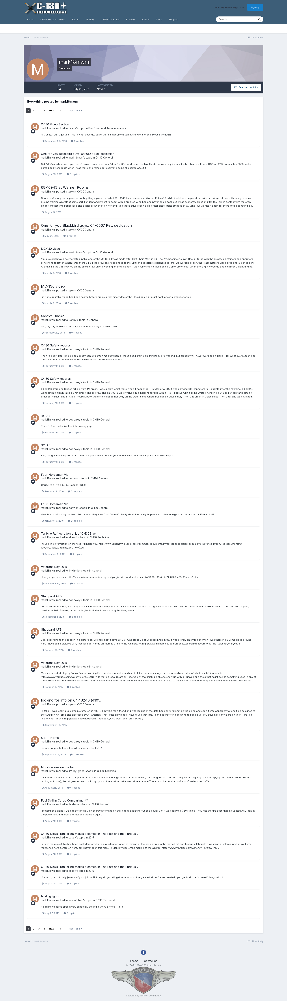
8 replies (76, 583)
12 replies (77, 754)
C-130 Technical (99, 537)
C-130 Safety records (56, 345)
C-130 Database (110, 19)
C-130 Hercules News (52, 19)
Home (30, 19)
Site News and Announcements (107, 128)
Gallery (90, 19)
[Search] (235, 19)
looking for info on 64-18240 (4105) (71, 700)
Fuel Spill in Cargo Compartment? (64, 800)
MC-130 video (50, 248)
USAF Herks (50, 738)
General (93, 319)
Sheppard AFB (51, 596)
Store (159, 19)
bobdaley (74, 349)
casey (72, 128)
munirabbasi (76, 900)
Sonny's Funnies (52, 316)
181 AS (46, 416)
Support (173, 19)
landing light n (50, 896)
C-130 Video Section (55, 124)
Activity (145, 19)
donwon (74, 478)
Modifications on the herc (59, 767)
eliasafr (73, 537)
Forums (76, 19)
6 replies (75, 332)
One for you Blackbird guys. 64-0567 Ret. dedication (77, 154)
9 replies (75, 365)
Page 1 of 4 (75, 110)
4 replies (76, 554)
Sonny (72, 319)
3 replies (73, 174)
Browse (130, 19)
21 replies (75, 491)
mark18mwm (48, 128)
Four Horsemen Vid (54, 474)
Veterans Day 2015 (54, 567)
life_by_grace (77, 770)
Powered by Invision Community (143, 995)
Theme (135, 960)
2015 (91, 837)
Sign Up (255, 7)
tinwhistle (74, 570)
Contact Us (150, 960)
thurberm (74, 804)
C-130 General (104, 157)
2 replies (77, 141)
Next (52, 110)
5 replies (71, 273)
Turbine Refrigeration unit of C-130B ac (68, 533)
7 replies (73, 854)
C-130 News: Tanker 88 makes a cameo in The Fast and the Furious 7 (90, 834)
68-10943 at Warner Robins (65, 187)
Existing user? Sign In (229, 7)
